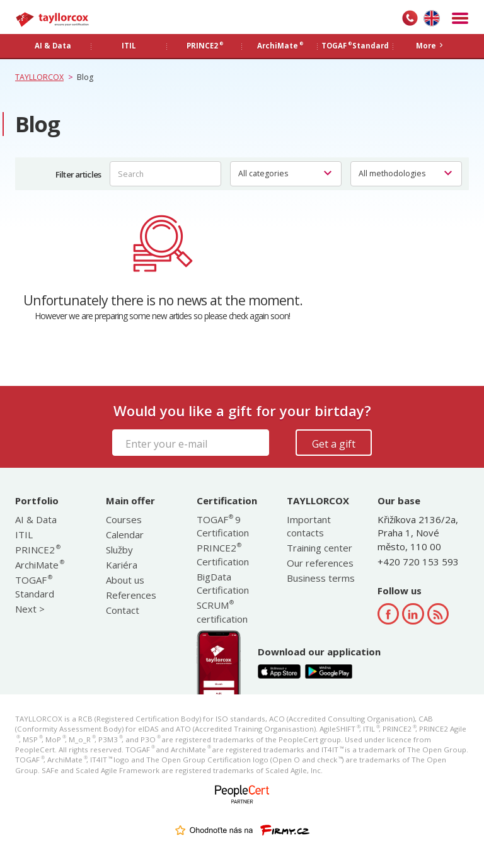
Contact (122, 610)
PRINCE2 (37, 549)
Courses (124, 519)
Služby (119, 549)
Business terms (321, 578)
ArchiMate (39, 564)
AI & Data (36, 519)
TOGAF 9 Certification (223, 526)
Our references (320, 563)
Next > (30, 609)
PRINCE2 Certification (223, 554)
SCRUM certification (222, 612)
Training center (319, 547)
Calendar (125, 534)
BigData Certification (223, 583)
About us (125, 580)
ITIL (24, 534)
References (131, 595)
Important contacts (309, 526)
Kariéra (121, 564)
